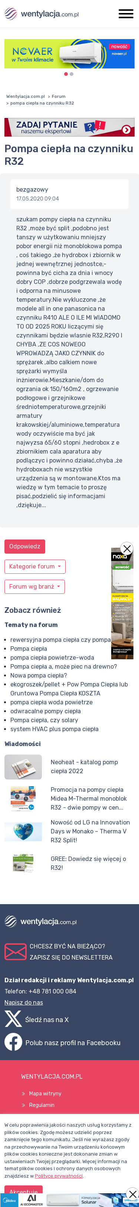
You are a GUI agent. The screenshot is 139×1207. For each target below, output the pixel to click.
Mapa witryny (45, 1094)
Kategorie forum (32, 566)
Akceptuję (23, 1192)
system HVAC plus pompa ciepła (54, 729)
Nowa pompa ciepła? (38, 675)
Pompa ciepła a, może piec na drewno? (63, 666)
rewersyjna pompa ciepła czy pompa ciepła (69, 639)
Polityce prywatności (59, 1176)
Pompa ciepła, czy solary (44, 720)
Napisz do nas (23, 1002)
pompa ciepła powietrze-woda (52, 657)
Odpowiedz (24, 546)
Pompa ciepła (28, 648)
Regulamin (41, 1105)
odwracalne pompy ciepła (45, 711)
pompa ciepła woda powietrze (51, 702)
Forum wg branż (32, 586)
